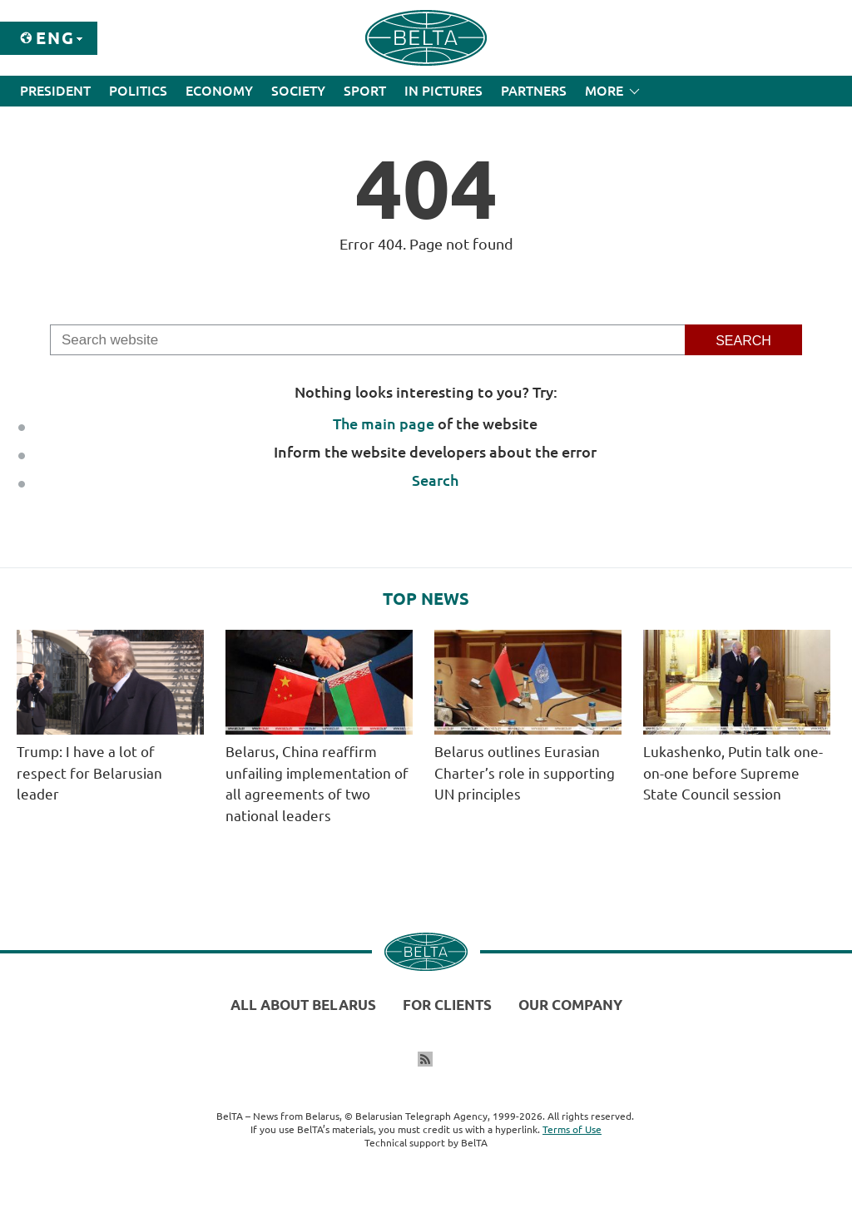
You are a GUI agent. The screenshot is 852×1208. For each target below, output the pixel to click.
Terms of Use (572, 1129)
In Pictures (443, 90)
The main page (383, 423)
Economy (219, 90)
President (55, 90)
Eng (55, 37)
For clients (447, 1004)
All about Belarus (303, 1004)
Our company (570, 1004)
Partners (534, 90)
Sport (365, 90)
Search (435, 480)
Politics (138, 90)
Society (298, 90)
